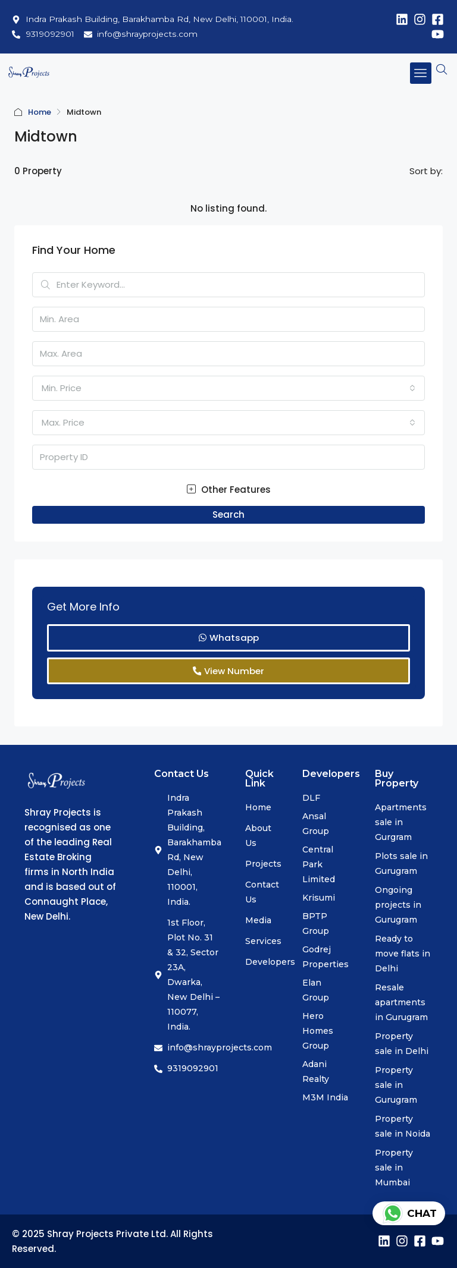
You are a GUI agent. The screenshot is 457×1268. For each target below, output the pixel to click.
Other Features (229, 489)
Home (39, 112)
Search (228, 514)
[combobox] (228, 388)
